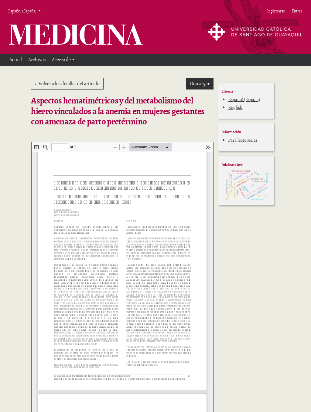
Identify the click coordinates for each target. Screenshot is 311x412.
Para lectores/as (243, 140)
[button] (63, 60)
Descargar (202, 83)
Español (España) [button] (22, 11)
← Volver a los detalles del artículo (67, 83)
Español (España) (244, 99)
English (235, 107)
